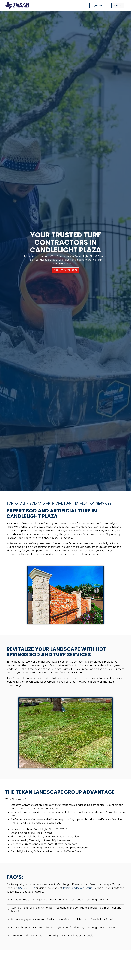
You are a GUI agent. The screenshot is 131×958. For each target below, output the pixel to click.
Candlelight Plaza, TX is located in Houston (37, 851)
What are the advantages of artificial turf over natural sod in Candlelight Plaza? (59, 899)
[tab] (65, 899)
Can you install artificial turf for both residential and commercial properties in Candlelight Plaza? (66, 909)
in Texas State (72, 851)
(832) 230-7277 (26, 888)
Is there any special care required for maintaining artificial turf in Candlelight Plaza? (62, 919)
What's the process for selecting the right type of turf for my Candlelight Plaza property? (65, 927)
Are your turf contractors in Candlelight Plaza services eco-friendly (52, 935)
